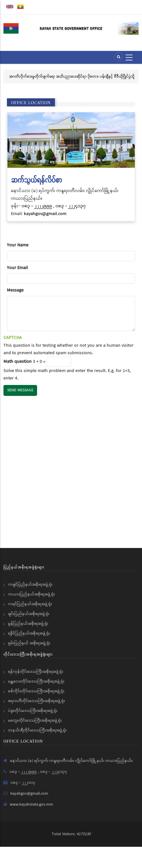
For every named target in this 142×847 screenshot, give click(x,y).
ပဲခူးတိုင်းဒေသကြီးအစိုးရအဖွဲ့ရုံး (32, 711)
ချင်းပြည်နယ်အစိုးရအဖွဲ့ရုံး (28, 614)
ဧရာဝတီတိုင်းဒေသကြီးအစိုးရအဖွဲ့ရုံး (36, 701)
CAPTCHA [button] (12, 337)
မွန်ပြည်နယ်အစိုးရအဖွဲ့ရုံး (28, 623)
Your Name (17, 245)
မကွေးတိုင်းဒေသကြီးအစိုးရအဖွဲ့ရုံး (35, 720)
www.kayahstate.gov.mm (31, 804)
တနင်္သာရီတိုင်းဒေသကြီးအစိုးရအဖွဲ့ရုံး (37, 730)
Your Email (17, 267)
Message (15, 290)
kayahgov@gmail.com (45, 213)
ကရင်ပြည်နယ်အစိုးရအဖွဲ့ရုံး (30, 604)
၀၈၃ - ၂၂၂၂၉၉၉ (37, 206)
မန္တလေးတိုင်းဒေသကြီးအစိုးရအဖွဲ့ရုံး (36, 681)
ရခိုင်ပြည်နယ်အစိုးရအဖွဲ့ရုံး (29, 633)
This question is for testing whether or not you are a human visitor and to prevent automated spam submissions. (71, 358)
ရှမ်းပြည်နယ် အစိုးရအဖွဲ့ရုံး (29, 643)
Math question (17, 361)
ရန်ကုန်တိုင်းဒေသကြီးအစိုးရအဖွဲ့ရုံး (35, 671)
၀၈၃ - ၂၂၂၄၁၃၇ (70, 206)
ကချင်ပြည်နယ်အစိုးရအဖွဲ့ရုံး (30, 584)
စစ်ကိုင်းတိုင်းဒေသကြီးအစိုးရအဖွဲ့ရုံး (36, 691)
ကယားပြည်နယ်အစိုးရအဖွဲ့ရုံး (31, 594)
